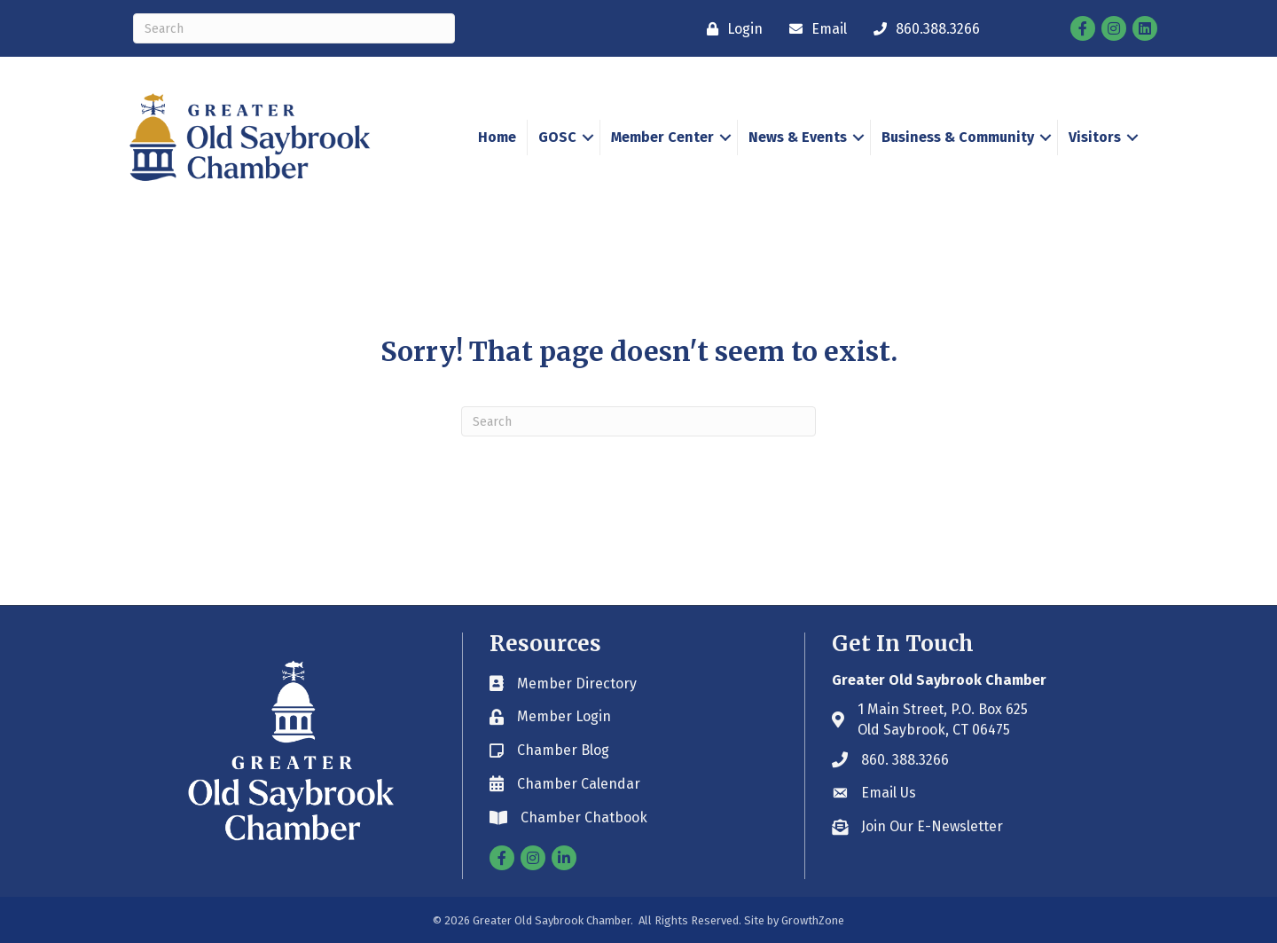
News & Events (797, 137)
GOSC (557, 137)
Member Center (662, 137)
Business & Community (957, 137)
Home (497, 137)
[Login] (730, 29)
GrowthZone (812, 920)
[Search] (294, 28)
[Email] (813, 29)
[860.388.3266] (922, 29)
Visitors (1095, 137)
